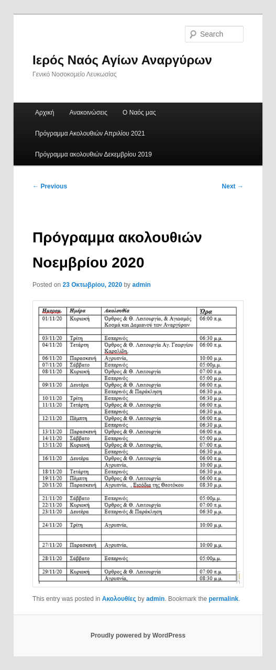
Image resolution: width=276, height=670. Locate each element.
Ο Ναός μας (139, 112)
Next (233, 186)
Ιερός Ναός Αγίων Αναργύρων (122, 60)
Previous (49, 186)
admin (141, 284)
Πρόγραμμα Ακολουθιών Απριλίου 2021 (90, 133)
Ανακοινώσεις (88, 112)
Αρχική (44, 112)
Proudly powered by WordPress (138, 635)
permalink (223, 598)
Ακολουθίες (119, 598)
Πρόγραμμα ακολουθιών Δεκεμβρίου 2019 (93, 154)
